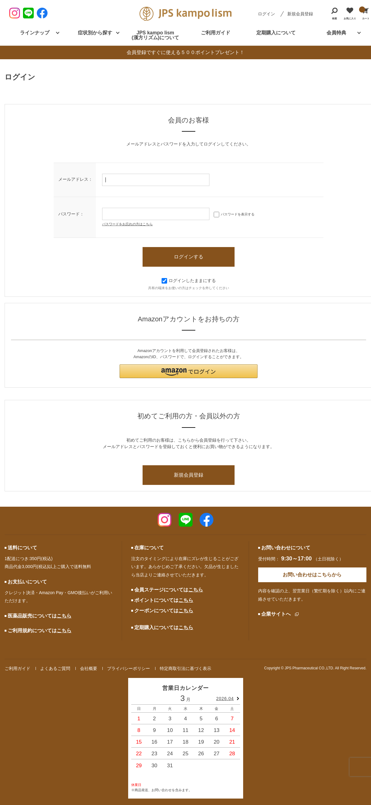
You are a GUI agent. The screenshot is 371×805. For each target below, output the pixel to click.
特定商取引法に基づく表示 (185, 668)
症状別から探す (95, 32)
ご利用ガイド (215, 32)
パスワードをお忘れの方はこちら (127, 224)
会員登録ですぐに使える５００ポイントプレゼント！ (185, 52)
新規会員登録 (300, 13)
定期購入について (276, 32)
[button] (189, 371)
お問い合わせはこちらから (312, 574)
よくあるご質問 (55, 668)
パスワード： (71, 213)
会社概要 (88, 668)
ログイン (266, 13)
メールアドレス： (75, 179)
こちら (64, 615)
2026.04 (225, 698)
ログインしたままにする (189, 280)
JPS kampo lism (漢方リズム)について (155, 35)
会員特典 (336, 32)
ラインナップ (34, 32)
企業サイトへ (276, 614)
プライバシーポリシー (128, 668)
